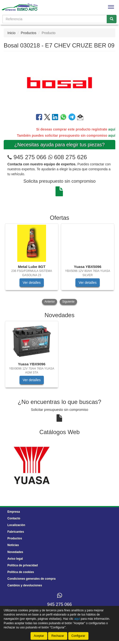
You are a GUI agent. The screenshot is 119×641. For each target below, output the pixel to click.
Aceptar (39, 636)
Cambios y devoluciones (24, 585)
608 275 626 (67, 157)
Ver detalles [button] (32, 283)
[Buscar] (112, 19)
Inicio (11, 33)
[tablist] (59, 264)
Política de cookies (20, 572)
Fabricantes (15, 531)
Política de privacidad (22, 565)
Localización (16, 525)
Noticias (13, 545)
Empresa (13, 511)
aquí (111, 129)
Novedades (15, 552)
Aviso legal (15, 558)
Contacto (13, 518)
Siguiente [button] (68, 301)
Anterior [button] (49, 301)
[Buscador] (54, 19)
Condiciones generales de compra (31, 578)
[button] (80, 117)
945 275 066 (30, 157)
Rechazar (57, 636)
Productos (28, 33)
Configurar (78, 636)
